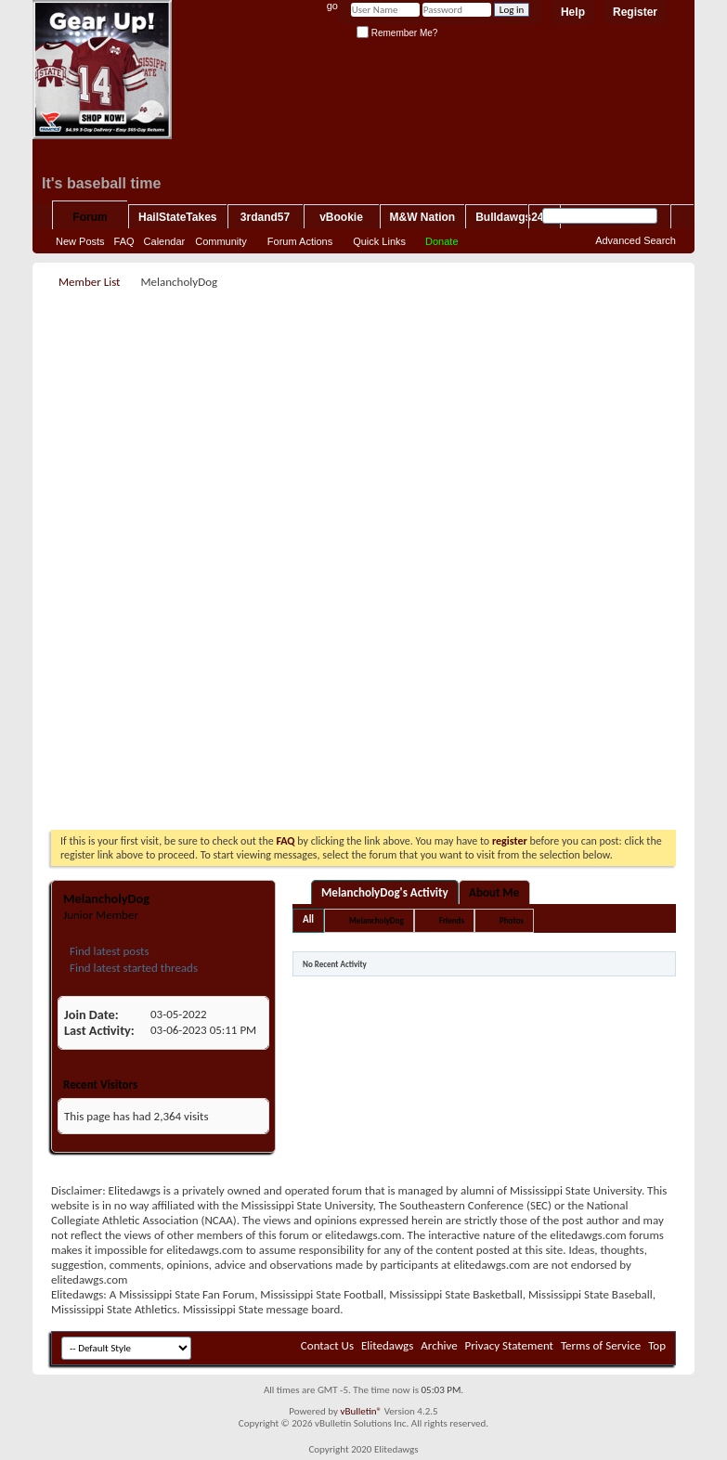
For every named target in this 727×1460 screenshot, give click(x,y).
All (308, 919)
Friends (451, 920)
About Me (494, 892)
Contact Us (327, 1345)
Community (221, 241)
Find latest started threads (132, 968)
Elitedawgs (387, 1345)
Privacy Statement (509, 1345)
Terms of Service (601, 1345)
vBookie (341, 217)
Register (635, 12)
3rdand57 (265, 217)
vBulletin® (361, 1411)
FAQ (124, 241)
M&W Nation (423, 217)
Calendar (165, 241)
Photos (512, 920)
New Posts (80, 241)
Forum (89, 217)
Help (573, 12)
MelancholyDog (376, 920)
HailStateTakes (177, 217)
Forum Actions (299, 241)
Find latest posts (108, 951)
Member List (89, 282)
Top (657, 1345)
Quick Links (379, 241)
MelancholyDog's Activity (384, 892)
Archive (439, 1345)
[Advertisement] (382, 423)
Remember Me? (397, 33)
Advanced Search (635, 240)
